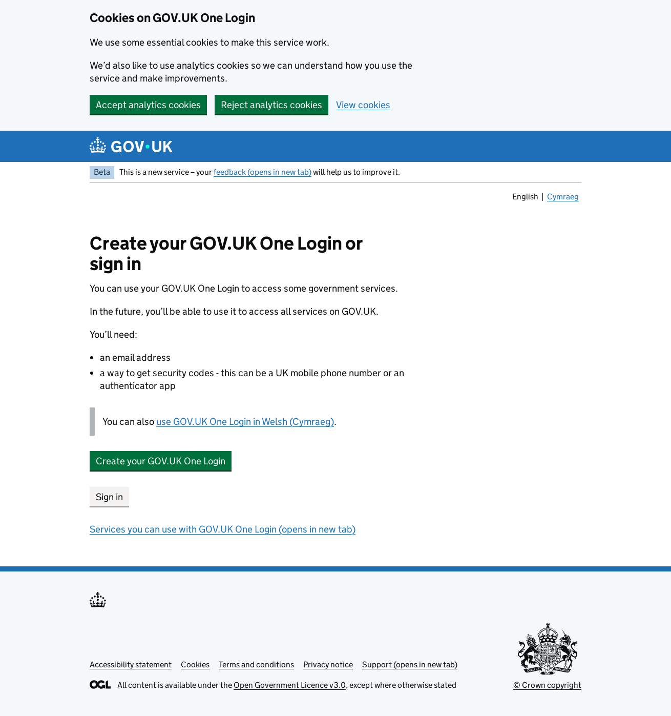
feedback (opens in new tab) (262, 172)
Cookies (195, 664)
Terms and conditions (256, 664)
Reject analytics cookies (271, 105)
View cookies (363, 105)
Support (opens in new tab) (409, 664)
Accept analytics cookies (148, 105)
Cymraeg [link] (562, 198)
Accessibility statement (131, 664)
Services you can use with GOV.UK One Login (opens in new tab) (222, 529)
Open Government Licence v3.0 (290, 685)
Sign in (109, 497)
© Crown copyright (547, 685)
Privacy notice (328, 664)
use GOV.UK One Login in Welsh (245, 421)
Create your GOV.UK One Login (160, 461)
